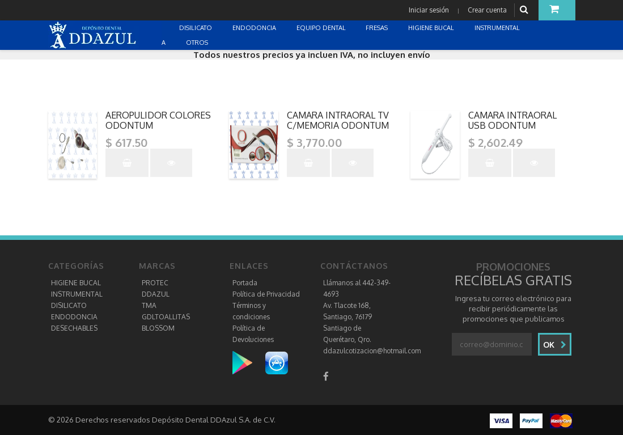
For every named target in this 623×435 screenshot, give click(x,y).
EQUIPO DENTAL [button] (321, 28)
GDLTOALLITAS (166, 316)
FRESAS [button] (377, 28)
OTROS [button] (198, 43)
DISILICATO (69, 305)
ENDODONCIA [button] (255, 28)
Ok (554, 344)
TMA (149, 305)
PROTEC (155, 282)
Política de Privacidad (266, 294)
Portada (244, 282)
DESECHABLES (74, 328)
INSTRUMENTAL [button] (498, 28)
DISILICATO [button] (196, 28)
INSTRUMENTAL (77, 294)
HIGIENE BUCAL (76, 282)
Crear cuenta (487, 10)
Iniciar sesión (429, 10)
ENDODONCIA (74, 316)
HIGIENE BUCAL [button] (432, 28)
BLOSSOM (158, 328)
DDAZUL (155, 294)
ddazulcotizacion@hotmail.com (372, 351)
